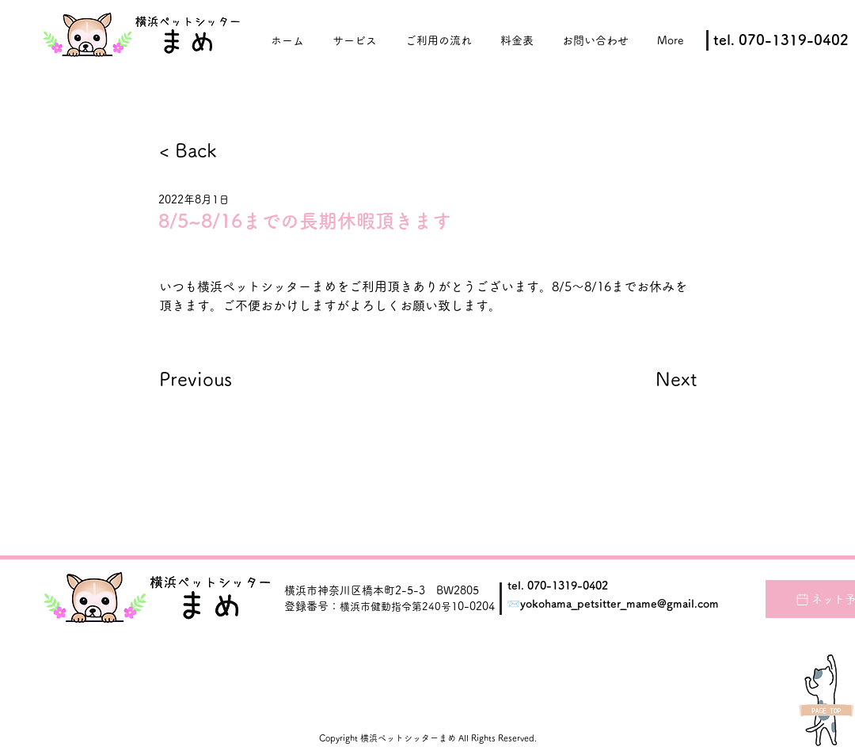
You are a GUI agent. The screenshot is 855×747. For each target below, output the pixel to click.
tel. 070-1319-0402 (557, 585)
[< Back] (211, 150)
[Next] (657, 379)
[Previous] (211, 379)
